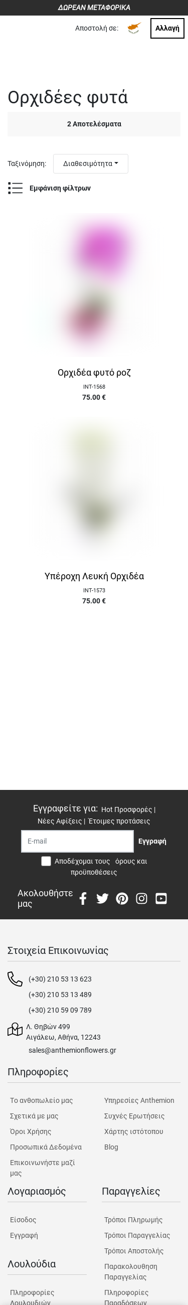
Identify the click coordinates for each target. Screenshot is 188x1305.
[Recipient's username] (77, 841)
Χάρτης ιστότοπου (133, 1131)
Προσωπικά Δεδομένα (46, 1147)
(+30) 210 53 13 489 (60, 995)
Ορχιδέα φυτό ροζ (94, 373)
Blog (111, 1147)
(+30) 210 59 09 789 (60, 1010)
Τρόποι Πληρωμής (133, 1220)
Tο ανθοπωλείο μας (41, 1100)
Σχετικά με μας (34, 1116)
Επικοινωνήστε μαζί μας (42, 1168)
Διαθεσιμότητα (87, 163)
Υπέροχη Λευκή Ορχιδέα (94, 576)
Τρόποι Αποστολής (134, 1251)
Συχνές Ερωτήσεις (134, 1116)
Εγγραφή (24, 1235)
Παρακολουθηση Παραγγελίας (130, 1271)
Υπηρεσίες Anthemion (139, 1100)
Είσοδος (23, 1220)
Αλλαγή (167, 28)
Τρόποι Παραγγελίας (137, 1235)
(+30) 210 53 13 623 (60, 979)
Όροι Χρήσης (31, 1131)
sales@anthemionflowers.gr (72, 1050)
